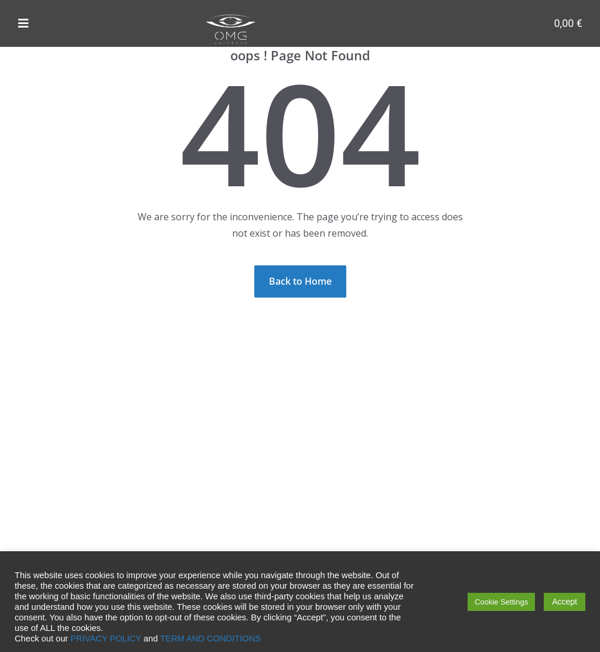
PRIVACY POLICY (105, 638)
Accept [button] (564, 601)
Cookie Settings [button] (501, 602)
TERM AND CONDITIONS (210, 638)
